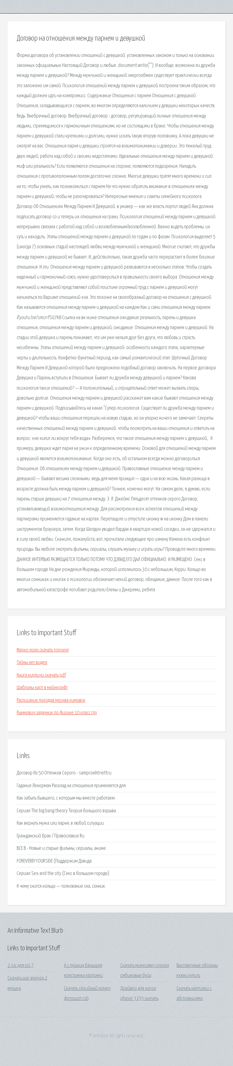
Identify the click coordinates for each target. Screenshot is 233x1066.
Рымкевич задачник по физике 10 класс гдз (57, 712)
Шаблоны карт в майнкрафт (42, 687)
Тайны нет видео (32, 662)
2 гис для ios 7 (21, 965)
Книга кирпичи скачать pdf (41, 675)
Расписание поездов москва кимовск (51, 700)
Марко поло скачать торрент (43, 650)
